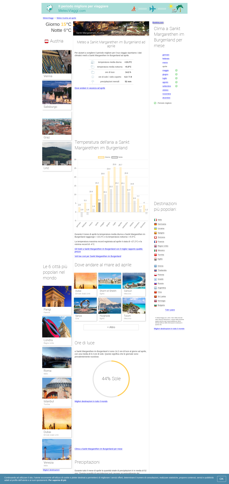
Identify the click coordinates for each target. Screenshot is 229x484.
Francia (47, 312)
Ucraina (161, 228)
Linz (46, 168)
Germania (162, 224)
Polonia (161, 275)
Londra (48, 340)
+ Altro (111, 327)
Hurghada (105, 315)
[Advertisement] (111, 111)
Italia (46, 374)
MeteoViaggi (48, 18)
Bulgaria (161, 305)
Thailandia (162, 270)
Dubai (78, 290)
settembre (167, 86)
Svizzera (161, 237)
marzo (165, 62)
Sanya (78, 315)
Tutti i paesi (170, 310)
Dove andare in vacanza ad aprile (90, 88)
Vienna (48, 76)
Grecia (160, 266)
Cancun (128, 290)
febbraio (166, 58)
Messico (161, 250)
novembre (167, 94)
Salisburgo (50, 106)
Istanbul (49, 401)
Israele (160, 279)
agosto (165, 82)
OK (222, 478)
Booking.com (157, 22)
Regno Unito (49, 343)
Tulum (127, 315)
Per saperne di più (57, 480)
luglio (165, 78)
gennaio (166, 55)
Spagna (161, 233)
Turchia (47, 404)
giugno (165, 74)
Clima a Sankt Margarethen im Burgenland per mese (98, 449)
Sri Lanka (162, 296)
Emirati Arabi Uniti (51, 435)
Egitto (160, 259)
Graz (47, 137)
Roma (47, 370)
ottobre (165, 90)
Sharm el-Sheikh (108, 290)
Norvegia (161, 301)
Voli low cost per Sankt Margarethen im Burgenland (98, 256)
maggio (166, 70)
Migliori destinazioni (51, 470)
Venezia (49, 462)
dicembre (166, 98)
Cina (160, 292)
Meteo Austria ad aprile (66, 18)
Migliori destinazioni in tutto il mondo (91, 401)
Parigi (47, 309)
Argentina (162, 288)
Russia (161, 283)
